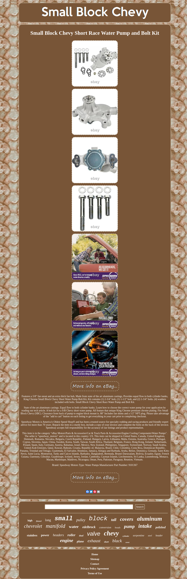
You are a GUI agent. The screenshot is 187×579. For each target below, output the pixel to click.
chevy (111, 533)
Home (94, 554)
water (74, 526)
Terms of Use (95, 573)
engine (66, 540)
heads (117, 527)
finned (38, 521)
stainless (32, 535)
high (30, 520)
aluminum (149, 518)
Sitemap (94, 559)
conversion (105, 527)
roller (71, 535)
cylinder (126, 536)
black (117, 540)
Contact (94, 564)
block (98, 518)
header (159, 535)
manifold (55, 526)
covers (126, 519)
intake (145, 526)
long (48, 520)
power (45, 535)
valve (93, 534)
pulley (80, 520)
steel (150, 535)
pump (129, 526)
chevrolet (33, 526)
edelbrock (89, 527)
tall (113, 520)
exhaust (94, 541)
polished (161, 527)
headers (58, 535)
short (106, 542)
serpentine (138, 535)
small (64, 518)
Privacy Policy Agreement (95, 568)
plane (80, 541)
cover (127, 542)
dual (81, 535)
